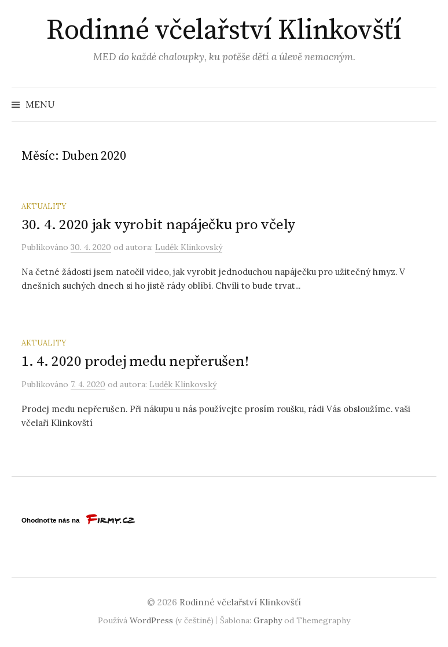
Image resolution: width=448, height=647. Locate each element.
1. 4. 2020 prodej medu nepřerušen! (134, 361)
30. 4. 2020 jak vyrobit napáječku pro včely (158, 225)
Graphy (268, 620)
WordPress (151, 620)
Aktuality (43, 206)
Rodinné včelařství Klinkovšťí (223, 30)
